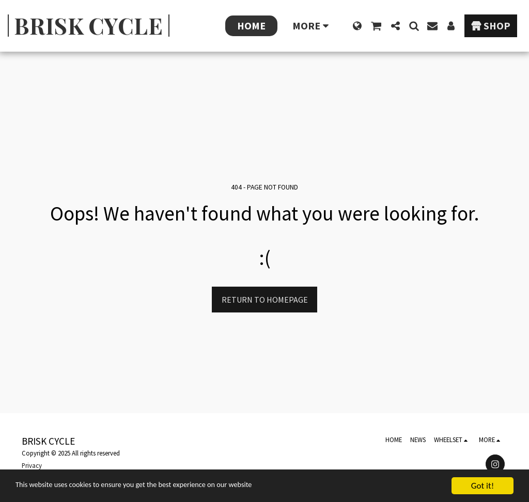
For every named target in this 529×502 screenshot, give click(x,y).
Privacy (32, 465)
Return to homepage (265, 299)
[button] (376, 26)
